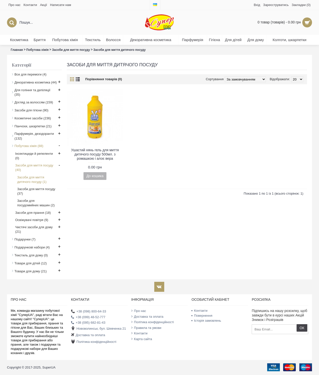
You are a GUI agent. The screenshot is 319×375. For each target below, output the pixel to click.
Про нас (138, 311)
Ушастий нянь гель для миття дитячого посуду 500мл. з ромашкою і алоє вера (95, 154)
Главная (17, 50)
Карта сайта (141, 339)
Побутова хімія (37, 50)
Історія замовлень (206, 320)
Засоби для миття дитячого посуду (119, 50)
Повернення (201, 315)
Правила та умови (146, 328)
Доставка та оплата (88, 335)
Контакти (139, 333)
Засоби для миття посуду (71, 50)
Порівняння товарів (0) (103, 79)
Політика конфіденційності (93, 342)
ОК (302, 328)
